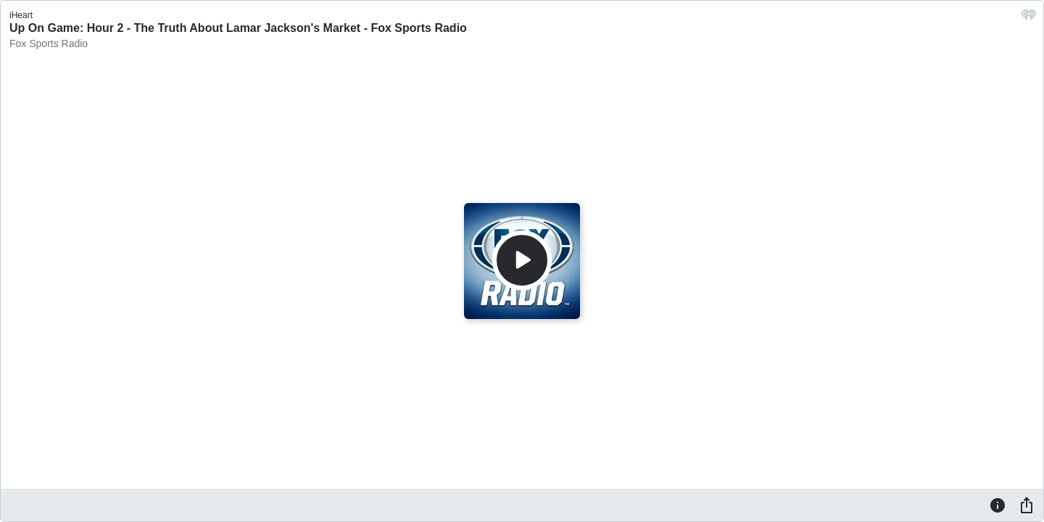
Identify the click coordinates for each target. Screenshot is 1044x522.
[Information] (997, 504)
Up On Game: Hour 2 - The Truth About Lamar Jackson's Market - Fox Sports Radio (238, 28)
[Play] (522, 260)
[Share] (1026, 504)
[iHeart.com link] (1029, 18)
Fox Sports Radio (48, 43)
